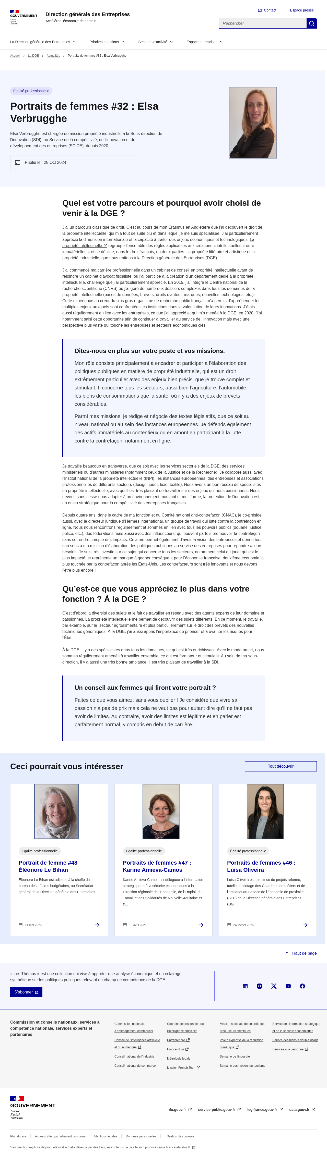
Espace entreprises (202, 42)
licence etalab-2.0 (178, 1147)
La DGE (33, 55)
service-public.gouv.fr (217, 1110)
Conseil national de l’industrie (134, 1056)
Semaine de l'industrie (235, 1056)
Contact (270, 10)
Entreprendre (176, 1040)
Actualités (53, 55)
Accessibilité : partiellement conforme (60, 1136)
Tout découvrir (281, 766)
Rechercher (312, 23)
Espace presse (302, 10)
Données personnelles (141, 1136)
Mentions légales (105, 1136)
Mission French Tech (181, 1068)
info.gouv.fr (177, 1110)
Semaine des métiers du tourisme (242, 1065)
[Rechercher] (263, 23)
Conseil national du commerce (135, 1065)
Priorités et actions (104, 42)
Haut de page (304, 953)
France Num (175, 1049)
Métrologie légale (178, 1058)
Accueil (15, 55)
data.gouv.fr (300, 1110)
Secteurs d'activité (152, 42)
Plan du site (18, 1136)
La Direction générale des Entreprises (40, 42)
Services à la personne (287, 1049)
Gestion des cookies (180, 1136)
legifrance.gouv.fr (262, 1110)
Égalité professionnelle (31, 91)
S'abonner (23, 992)
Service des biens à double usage (295, 1040)
